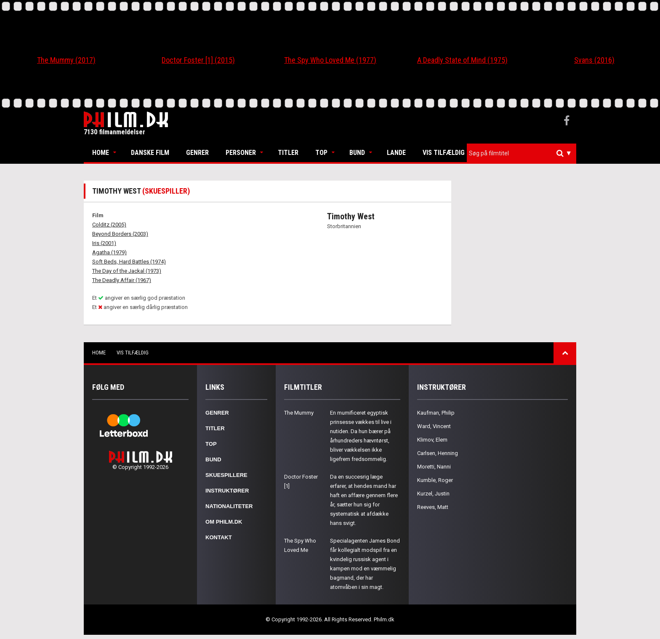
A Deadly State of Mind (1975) (462, 60)
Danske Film (150, 153)
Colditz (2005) (109, 224)
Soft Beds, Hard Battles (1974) (129, 261)
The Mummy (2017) (66, 60)
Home (100, 153)
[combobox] (521, 153)
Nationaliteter (229, 506)
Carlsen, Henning (437, 453)
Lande (396, 153)
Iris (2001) (104, 243)
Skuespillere (226, 475)
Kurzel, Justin (433, 493)
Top (321, 153)
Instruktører (227, 490)
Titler (288, 153)
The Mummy (299, 413)
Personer (241, 153)
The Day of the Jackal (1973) (126, 271)
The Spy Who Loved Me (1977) (330, 60)
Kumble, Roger (435, 480)
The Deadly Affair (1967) (121, 280)
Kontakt (218, 537)
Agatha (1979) (109, 252)
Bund (357, 153)
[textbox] (523, 153)
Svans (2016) (594, 60)
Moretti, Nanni (434, 466)
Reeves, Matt (432, 507)
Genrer (197, 153)
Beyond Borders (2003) (120, 234)
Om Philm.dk (223, 522)
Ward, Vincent (434, 426)
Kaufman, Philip (436, 413)
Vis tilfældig (444, 153)
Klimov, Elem (432, 440)
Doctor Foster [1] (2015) (198, 60)
